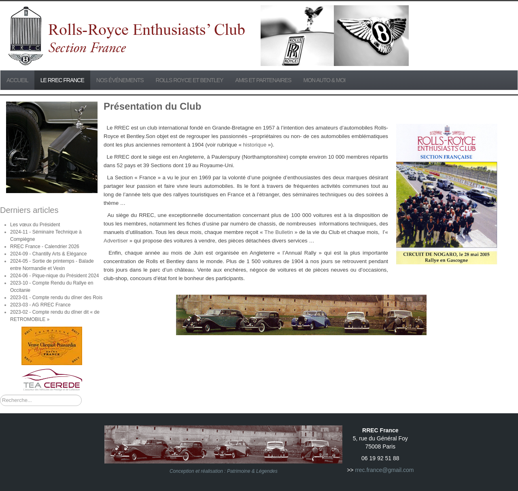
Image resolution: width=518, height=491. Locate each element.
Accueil (17, 80)
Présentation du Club (152, 106)
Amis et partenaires (263, 80)
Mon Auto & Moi (325, 80)
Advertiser (117, 241)
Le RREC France (62, 80)
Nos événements (120, 80)
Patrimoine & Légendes (252, 471)
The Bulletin (279, 232)
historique (255, 145)
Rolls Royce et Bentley (189, 80)
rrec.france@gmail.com (384, 470)
